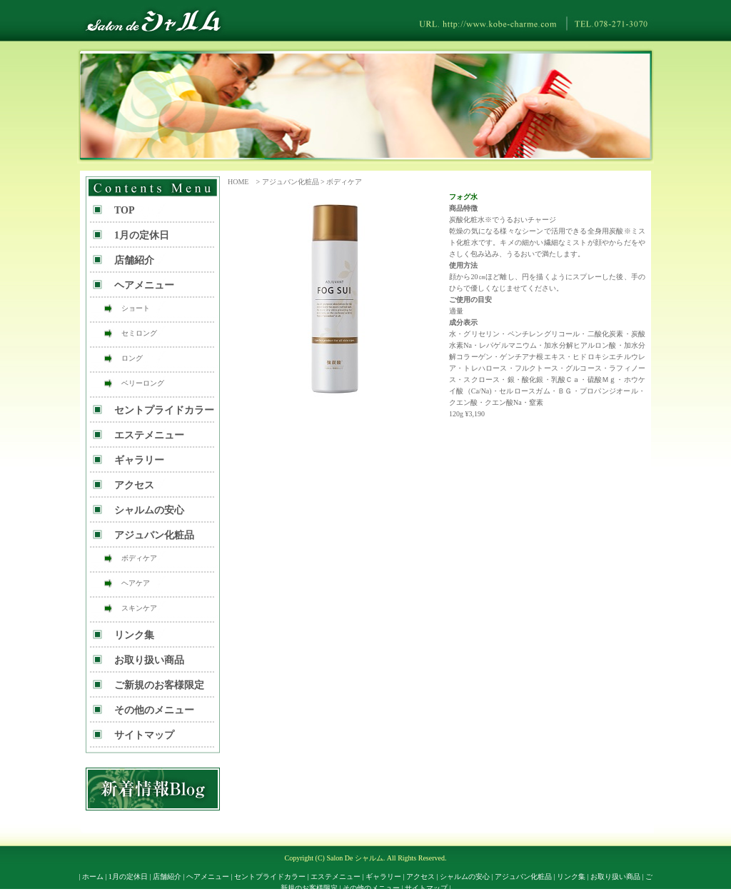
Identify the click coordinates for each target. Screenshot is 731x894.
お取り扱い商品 (149, 660)
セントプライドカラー (164, 410)
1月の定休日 (141, 235)
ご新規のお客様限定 (159, 685)
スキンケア (139, 608)
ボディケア (344, 182)
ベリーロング (142, 383)
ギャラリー (139, 460)
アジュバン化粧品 (290, 182)
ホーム (93, 876)
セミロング (139, 333)
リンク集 (134, 635)
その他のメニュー (154, 710)
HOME (238, 182)
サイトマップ (144, 735)
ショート (135, 308)
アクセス (134, 485)
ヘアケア (135, 583)
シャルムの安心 (149, 510)
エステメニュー (149, 435)
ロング (132, 358)
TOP (124, 210)
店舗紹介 (134, 260)
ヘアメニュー (144, 285)
